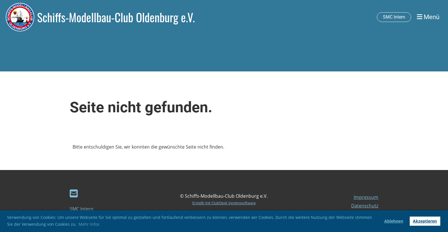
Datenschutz (364, 206)
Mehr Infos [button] (89, 224)
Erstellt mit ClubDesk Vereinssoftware (224, 202)
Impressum (366, 197)
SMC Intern (394, 17)
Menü (428, 17)
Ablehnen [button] (393, 221)
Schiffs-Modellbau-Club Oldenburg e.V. (116, 17)
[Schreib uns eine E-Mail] (74, 193)
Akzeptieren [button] (425, 221)
